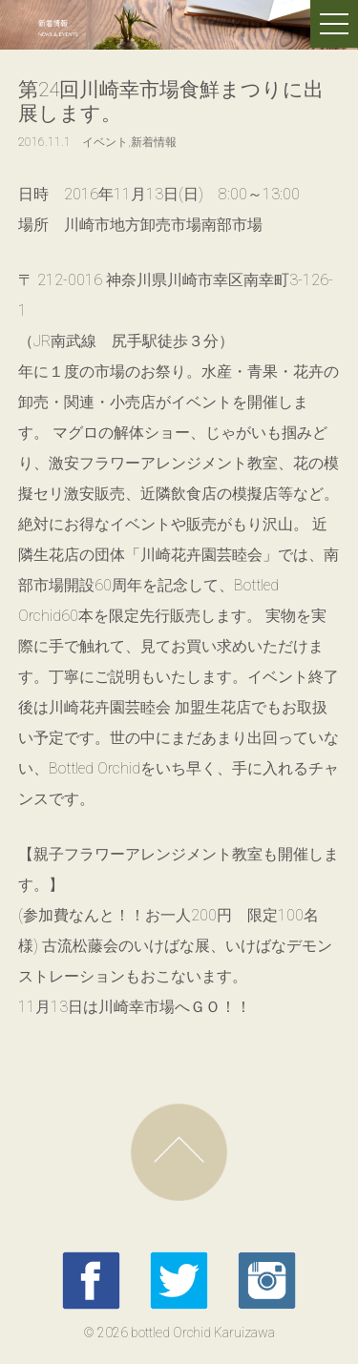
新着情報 (154, 142)
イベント (105, 142)
